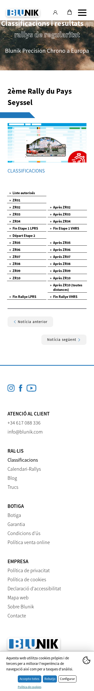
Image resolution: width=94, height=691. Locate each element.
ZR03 (14, 214)
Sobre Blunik (21, 606)
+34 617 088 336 (24, 422)
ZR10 (14, 278)
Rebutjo (49, 679)
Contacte (17, 615)
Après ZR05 (60, 242)
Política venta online (29, 542)
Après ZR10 (60, 278)
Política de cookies (27, 579)
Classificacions (23, 460)
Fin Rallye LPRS (22, 296)
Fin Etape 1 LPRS (23, 228)
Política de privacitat (29, 570)
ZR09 (14, 271)
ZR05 (14, 242)
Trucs (13, 487)
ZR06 (14, 249)
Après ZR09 (60, 271)
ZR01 (14, 200)
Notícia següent (64, 339)
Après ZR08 (60, 263)
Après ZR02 (60, 207)
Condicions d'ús (24, 533)
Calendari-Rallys (24, 469)
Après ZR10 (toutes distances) (66, 287)
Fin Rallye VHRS (63, 296)
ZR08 (14, 263)
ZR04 (14, 221)
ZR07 (14, 256)
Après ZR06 (60, 249)
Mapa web (18, 597)
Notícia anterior (30, 321)
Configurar (67, 679)
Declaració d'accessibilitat (34, 588)
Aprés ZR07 (60, 256)
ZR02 (14, 207)
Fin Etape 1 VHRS (64, 228)
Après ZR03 (60, 214)
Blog (12, 478)
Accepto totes (29, 679)
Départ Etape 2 (22, 235)
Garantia (16, 524)
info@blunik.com (25, 432)
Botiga (14, 515)
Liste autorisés (22, 193)
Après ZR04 (60, 221)
